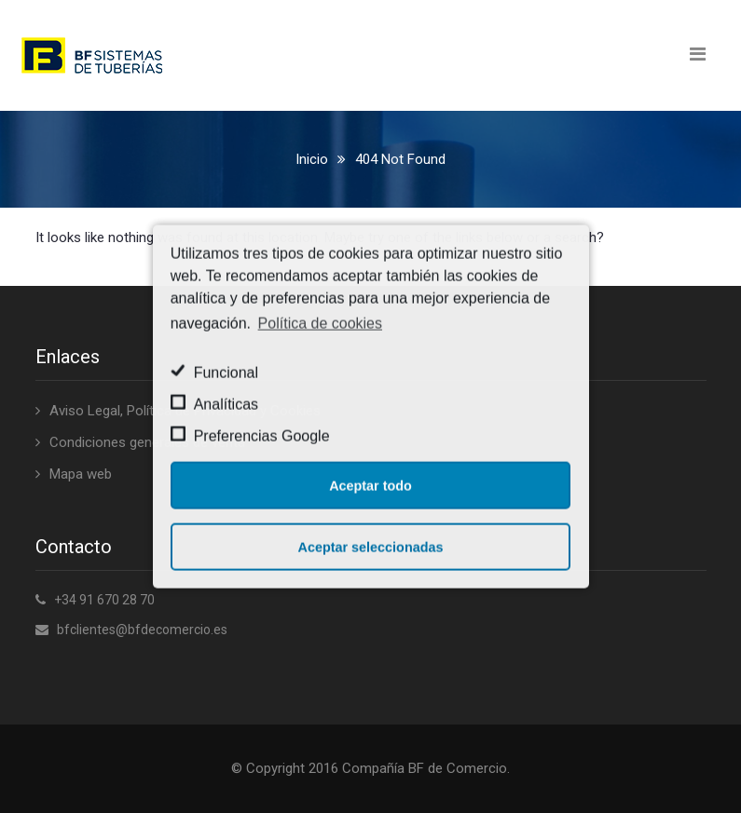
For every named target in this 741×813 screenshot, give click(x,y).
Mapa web (80, 474)
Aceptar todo (370, 485)
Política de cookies (320, 323)
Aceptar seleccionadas (371, 546)
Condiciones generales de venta (147, 442)
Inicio (311, 159)
